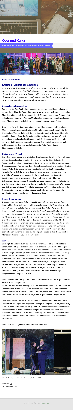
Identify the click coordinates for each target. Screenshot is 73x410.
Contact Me (45, 403)
